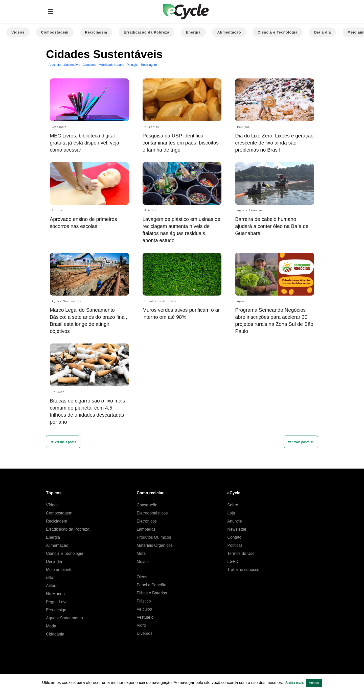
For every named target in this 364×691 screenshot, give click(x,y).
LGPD (232, 561)
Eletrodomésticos (152, 513)
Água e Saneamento (252, 210)
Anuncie (234, 521)
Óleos (142, 577)
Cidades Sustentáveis (161, 301)
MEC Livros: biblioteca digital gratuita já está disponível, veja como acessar (84, 143)
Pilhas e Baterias (152, 593)
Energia (193, 32)
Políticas (234, 545)
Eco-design (56, 610)
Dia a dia (322, 32)
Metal (142, 553)
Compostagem (54, 32)
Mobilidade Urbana (111, 65)
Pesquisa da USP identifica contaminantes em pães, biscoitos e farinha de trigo (181, 143)
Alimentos (152, 127)
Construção (147, 505)
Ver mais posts (298, 442)
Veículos (144, 609)
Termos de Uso (241, 553)
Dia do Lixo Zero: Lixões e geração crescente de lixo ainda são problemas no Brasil (274, 143)
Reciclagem (96, 32)
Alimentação (229, 32)
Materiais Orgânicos (155, 545)
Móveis (143, 561)
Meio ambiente (59, 569)
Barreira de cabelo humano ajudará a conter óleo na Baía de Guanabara (271, 226)
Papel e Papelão (151, 585)
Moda (51, 626)
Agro (240, 301)
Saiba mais (295, 682)
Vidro (141, 625)
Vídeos (18, 32)
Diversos (144, 633)
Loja (231, 513)
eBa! (50, 577)
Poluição (133, 65)
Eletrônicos (147, 521)
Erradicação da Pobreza (146, 32)
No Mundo (55, 594)
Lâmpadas (146, 529)
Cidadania (89, 65)
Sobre (232, 505)
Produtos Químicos (154, 537)
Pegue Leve (56, 602)
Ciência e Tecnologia (278, 32)
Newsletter (236, 529)
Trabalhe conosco (243, 569)
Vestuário (145, 617)
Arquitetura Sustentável (64, 65)
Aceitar (314, 683)
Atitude (57, 210)
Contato (234, 537)
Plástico (150, 210)
